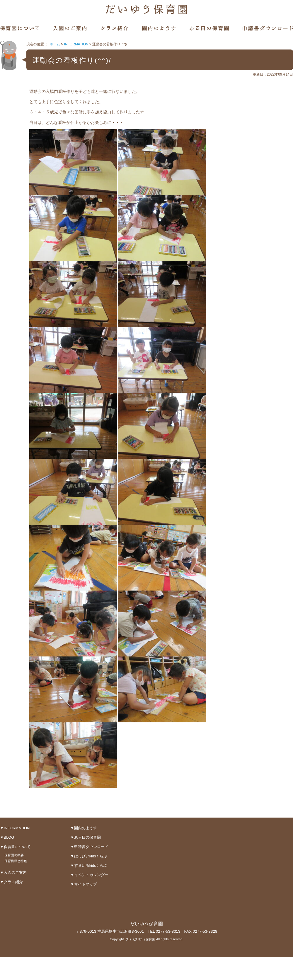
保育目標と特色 (15, 861)
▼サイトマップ (83, 884)
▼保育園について (15, 847)
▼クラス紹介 (11, 882)
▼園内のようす (83, 828)
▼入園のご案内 (13, 872)
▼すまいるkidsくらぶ (88, 865)
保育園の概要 (14, 855)
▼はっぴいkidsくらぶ (88, 856)
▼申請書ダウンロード (89, 847)
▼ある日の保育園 (85, 837)
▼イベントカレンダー (89, 875)
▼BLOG (7, 837)
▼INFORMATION (15, 828)
